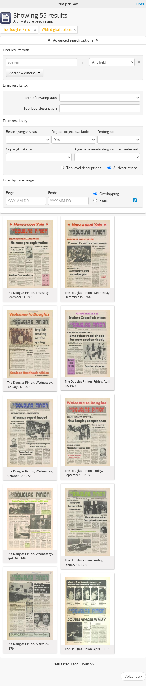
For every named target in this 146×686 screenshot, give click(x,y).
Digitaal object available (70, 131)
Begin (10, 192)
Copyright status (19, 149)
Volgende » (133, 676)
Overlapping (106, 193)
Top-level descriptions (81, 167)
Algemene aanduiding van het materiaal (106, 149)
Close (140, 4)
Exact (100, 200)
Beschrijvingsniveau (21, 131)
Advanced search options (73, 40)
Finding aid (106, 131)
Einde (52, 192)
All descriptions (122, 167)
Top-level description (40, 108)
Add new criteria (24, 73)
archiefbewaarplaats (41, 97)
